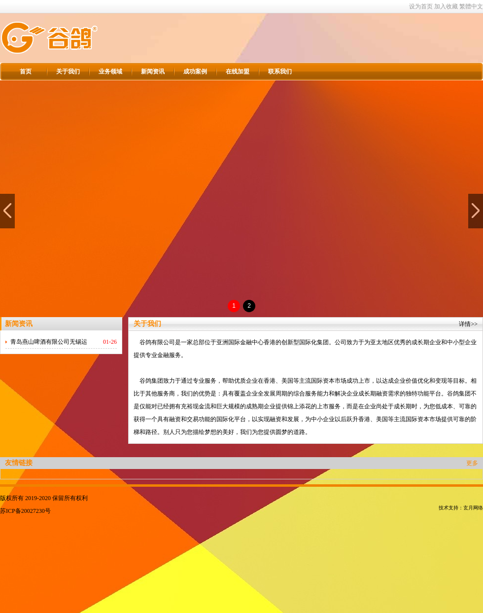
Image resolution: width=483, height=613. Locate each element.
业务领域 (110, 71)
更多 (472, 463)
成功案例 (195, 71)
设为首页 (421, 6)
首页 (26, 71)
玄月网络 (473, 507)
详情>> (468, 324)
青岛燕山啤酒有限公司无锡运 (48, 341)
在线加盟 (237, 71)
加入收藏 (446, 6)
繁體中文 (471, 6)
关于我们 (68, 71)
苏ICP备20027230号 (25, 510)
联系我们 (280, 71)
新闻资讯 (153, 71)
